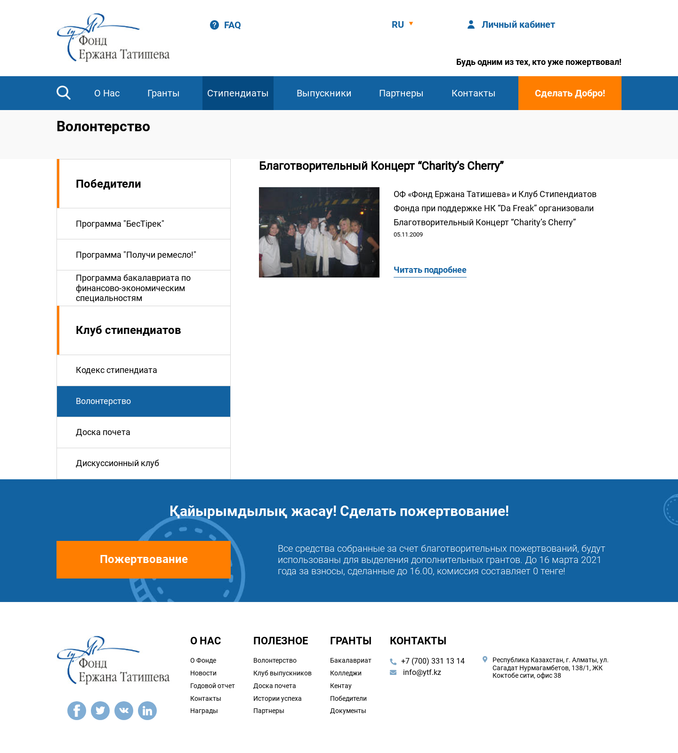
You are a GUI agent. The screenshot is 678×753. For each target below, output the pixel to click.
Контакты (474, 93)
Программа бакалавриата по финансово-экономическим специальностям (133, 288)
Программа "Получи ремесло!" (136, 255)
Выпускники (324, 93)
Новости (203, 673)
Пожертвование (144, 559)
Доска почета (103, 432)
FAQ (232, 25)
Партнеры (401, 93)
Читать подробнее (430, 270)
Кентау (341, 686)
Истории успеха (277, 698)
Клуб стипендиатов (128, 330)
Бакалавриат (350, 660)
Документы (348, 710)
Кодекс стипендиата (116, 370)
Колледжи (346, 673)
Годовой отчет (212, 686)
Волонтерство (103, 401)
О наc (205, 641)
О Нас (107, 93)
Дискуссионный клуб (117, 463)
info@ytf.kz (415, 672)
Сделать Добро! (570, 93)
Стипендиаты (238, 93)
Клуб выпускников (282, 673)
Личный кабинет (518, 24)
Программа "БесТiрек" (120, 224)
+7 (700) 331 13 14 (433, 661)
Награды (204, 710)
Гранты (163, 93)
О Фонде (203, 660)
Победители (108, 183)
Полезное (280, 641)
